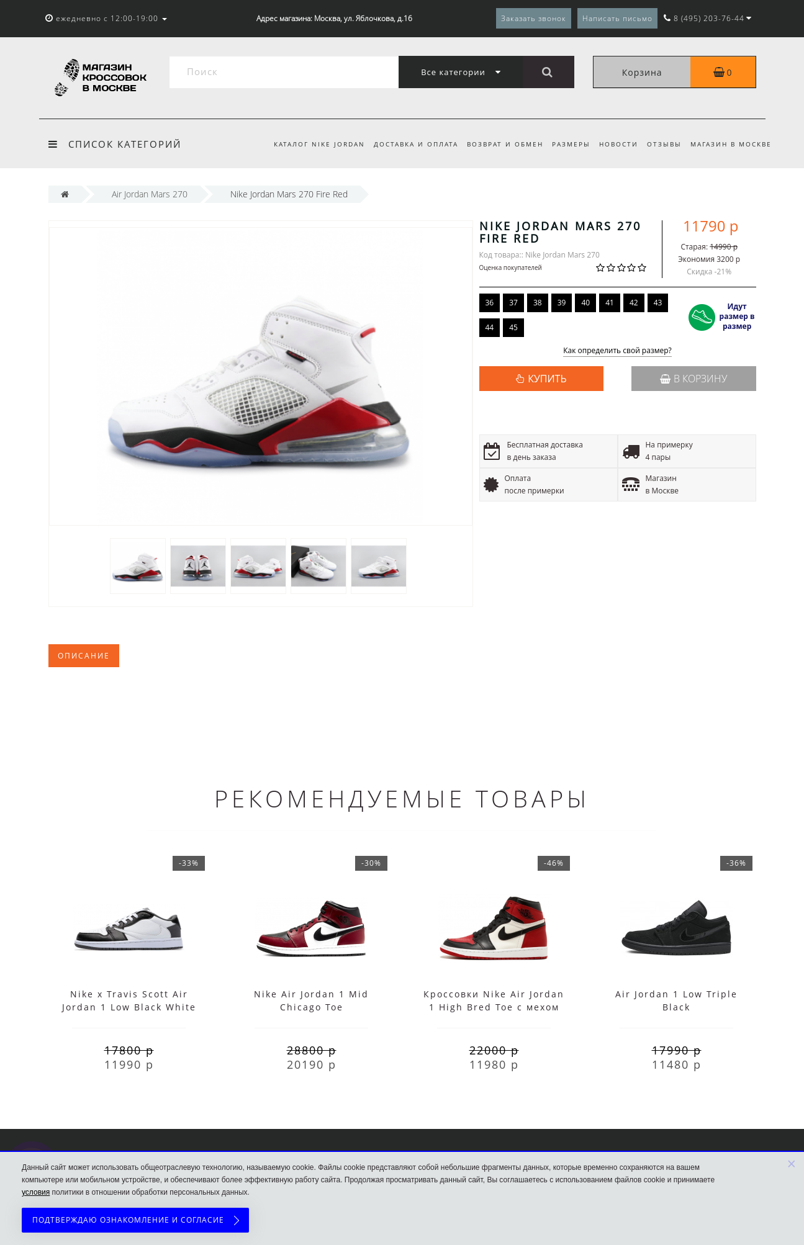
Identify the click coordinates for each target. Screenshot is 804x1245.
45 (513, 327)
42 (634, 302)
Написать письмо (617, 18)
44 (490, 327)
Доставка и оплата (406, 144)
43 (658, 302)
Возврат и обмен (497, 144)
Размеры (565, 144)
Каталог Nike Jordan (307, 144)
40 (585, 302)
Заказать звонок (533, 18)
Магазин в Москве (731, 144)
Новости (615, 144)
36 (490, 302)
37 (513, 302)
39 (562, 302)
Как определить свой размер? (617, 351)
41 (609, 302)
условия (36, 1192)
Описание (84, 655)
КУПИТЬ (547, 378)
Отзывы (662, 144)
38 (537, 302)
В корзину (693, 378)
